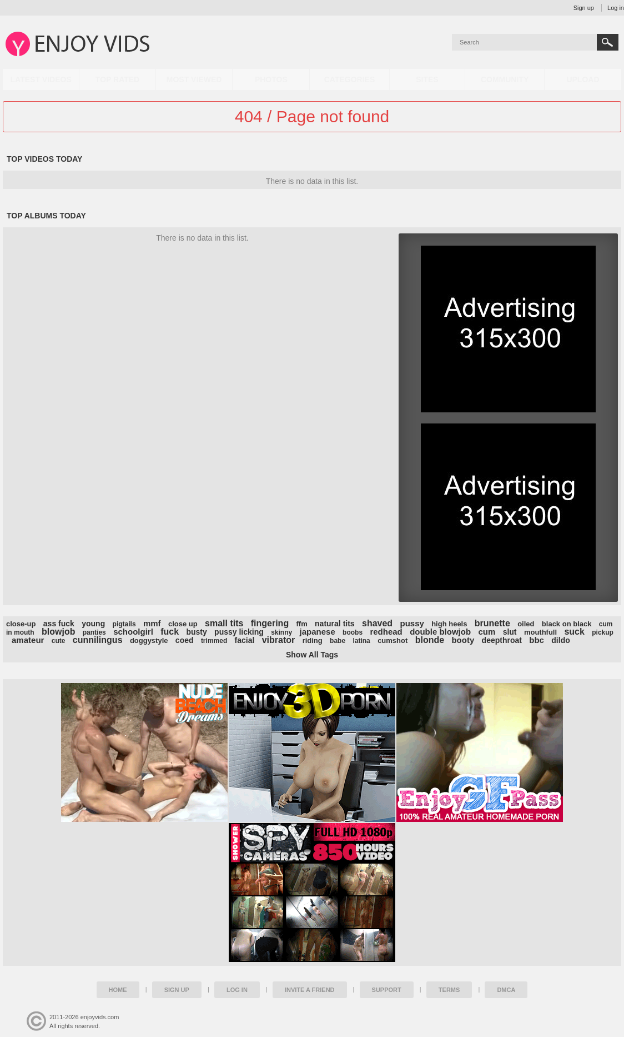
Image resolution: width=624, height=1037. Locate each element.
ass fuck (58, 623)
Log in (615, 7)
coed (184, 640)
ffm (302, 624)
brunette (492, 623)
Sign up (583, 7)
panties (94, 632)
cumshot (392, 640)
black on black (567, 624)
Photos (271, 79)
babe (337, 641)
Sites (427, 79)
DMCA (506, 989)
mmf (152, 623)
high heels (449, 624)
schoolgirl (133, 631)
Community (505, 79)
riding (313, 640)
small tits (224, 623)
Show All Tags (312, 654)
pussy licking (239, 631)
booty (462, 640)
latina (361, 641)
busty (196, 631)
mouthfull (540, 632)
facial (245, 640)
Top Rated (117, 79)
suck (574, 631)
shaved (377, 623)
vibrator (278, 640)
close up (183, 624)
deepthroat (502, 640)
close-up (21, 624)
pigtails (124, 624)
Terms (449, 989)
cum (486, 631)
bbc (536, 640)
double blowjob (440, 631)
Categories (349, 79)
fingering (270, 623)
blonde (429, 640)
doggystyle (149, 640)
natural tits (335, 623)
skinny (281, 632)
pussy (412, 623)
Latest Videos (41, 79)
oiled (525, 624)
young (93, 623)
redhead (386, 631)
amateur (28, 640)
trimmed (214, 641)
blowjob (58, 631)
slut (510, 631)
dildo (560, 640)
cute (59, 641)
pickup (602, 632)
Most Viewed (194, 79)
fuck (169, 631)
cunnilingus (98, 640)
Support (386, 989)
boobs (353, 632)
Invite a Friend (310, 989)
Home (118, 989)
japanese (317, 631)
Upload (582, 79)
